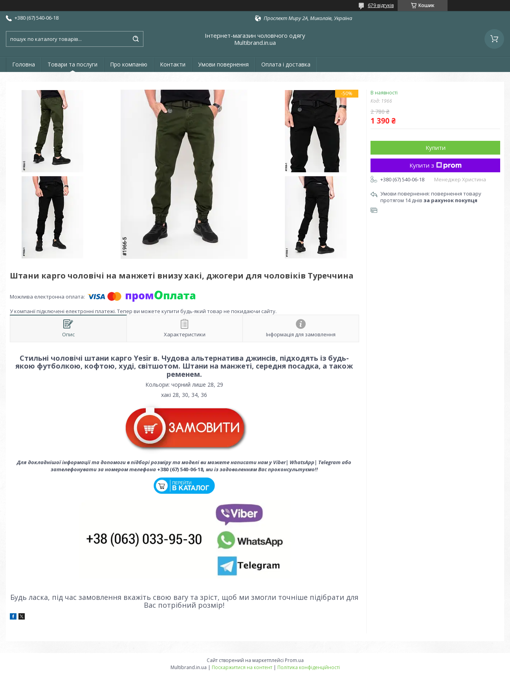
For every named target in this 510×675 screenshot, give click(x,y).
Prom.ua (294, 660)
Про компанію (128, 64)
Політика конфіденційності (308, 667)
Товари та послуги (72, 64)
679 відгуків (381, 5)
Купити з (435, 165)
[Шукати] (135, 39)
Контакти (172, 64)
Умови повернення (223, 64)
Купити (436, 147)
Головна (23, 64)
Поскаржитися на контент (242, 667)
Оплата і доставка (285, 64)
